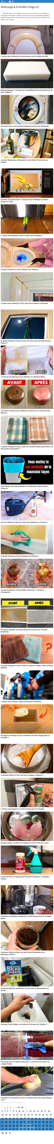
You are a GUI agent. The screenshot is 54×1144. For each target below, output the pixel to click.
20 (6, 1115)
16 (42, 1111)
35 (10, 1118)
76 (6, 1129)
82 (28, 1129)
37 (17, 1118)
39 (25, 1118)
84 (36, 1129)
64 (14, 1126)
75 (2, 1129)
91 (10, 1133)
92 (18, 1107)
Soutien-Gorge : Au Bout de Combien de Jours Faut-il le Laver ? (25, 843)
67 (25, 1126)
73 (47, 1126)
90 (6, 1133)
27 (32, 1115)
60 (51, 1122)
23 (17, 1115)
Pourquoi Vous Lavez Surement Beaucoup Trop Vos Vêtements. (25, 126)
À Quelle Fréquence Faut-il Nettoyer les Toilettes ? (20, 269)
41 (32, 1118)
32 (51, 1115)
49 (10, 1122)
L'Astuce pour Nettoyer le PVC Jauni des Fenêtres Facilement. (24, 303)
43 (39, 1118)
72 (43, 1126)
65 (17, 1126)
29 (39, 1115)
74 (51, 1126)
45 (47, 1118)
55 (32, 1122)
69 (32, 1126)
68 (28, 1126)
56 (36, 1122)
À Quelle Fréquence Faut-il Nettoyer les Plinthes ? (20, 556)
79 (17, 1129)
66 (21, 1126)
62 (6, 1126)
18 (49, 1111)
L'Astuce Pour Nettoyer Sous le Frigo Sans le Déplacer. (22, 235)
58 (43, 1122)
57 (39, 1122)
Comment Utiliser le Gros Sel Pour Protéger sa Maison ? (22, 775)
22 (14, 1115)
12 (27, 1111)
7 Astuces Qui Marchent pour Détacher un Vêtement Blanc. (23, 377)
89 (2, 1133)
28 (36, 1115)
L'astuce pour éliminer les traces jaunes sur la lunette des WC (24, 56)
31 (47, 1115)
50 (14, 1122)
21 (10, 1115)
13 (30, 1111)
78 (14, 1129)
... (14, 1107)
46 (51, 1118)
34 (6, 1118)
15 (38, 1111)
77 (10, 1129)
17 (45, 1111)
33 (2, 1118)
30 (43, 1115)
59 (47, 1122)
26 (28, 1115)
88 (51, 1129)
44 (43, 1118)
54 (28, 1122)
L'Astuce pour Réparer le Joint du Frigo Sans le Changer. (22, 809)
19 (2, 1115)
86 (43, 1129)
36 (14, 1118)
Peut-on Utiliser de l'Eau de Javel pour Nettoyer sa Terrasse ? (24, 522)
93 (22, 1107)
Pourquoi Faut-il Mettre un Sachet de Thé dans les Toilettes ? (24, 1024)
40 (28, 1118)
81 (25, 1129)
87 (47, 1129)
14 (34, 1111)
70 (36, 1126)
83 (32, 1129)
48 (6, 1122)
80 (21, 1129)
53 (25, 1122)
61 (2, 1126)
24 (21, 1115)
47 (2, 1122)
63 (10, 1126)
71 (39, 1126)
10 (19, 1111)
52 (21, 1122)
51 (17, 1122)
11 (23, 1111)
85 (39, 1129)
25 (25, 1115)
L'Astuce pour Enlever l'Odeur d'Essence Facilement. (21, 701)
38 (21, 1118)
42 (36, 1118)
